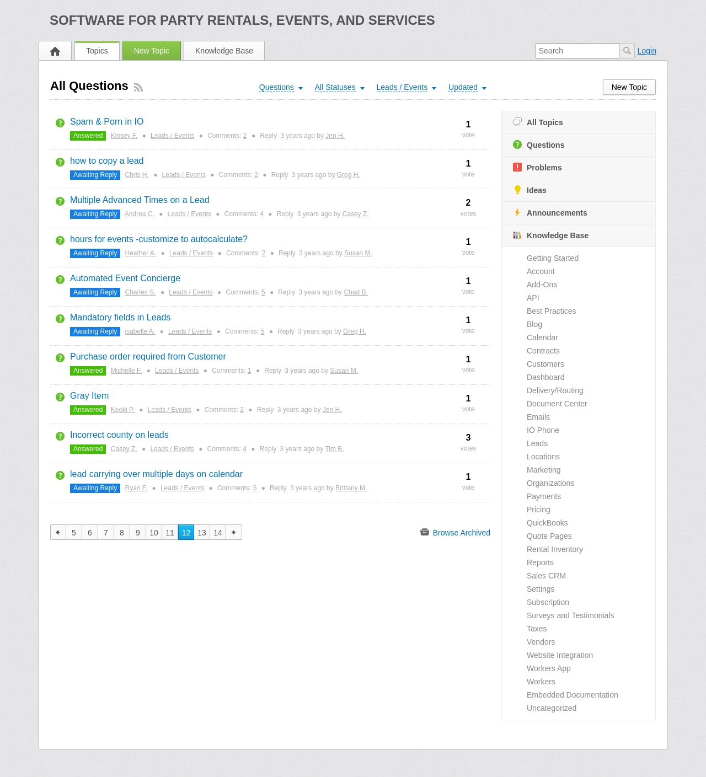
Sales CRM (546, 575)
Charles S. (140, 292)
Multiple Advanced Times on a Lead (140, 200)
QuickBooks (547, 522)
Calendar (542, 337)
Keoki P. (123, 410)
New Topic (151, 50)
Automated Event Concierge (125, 278)
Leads (537, 443)
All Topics (538, 122)
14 (217, 532)
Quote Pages (549, 536)
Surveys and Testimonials (570, 615)
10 (153, 532)
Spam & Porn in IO (106, 121)
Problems (537, 167)
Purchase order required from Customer (148, 356)
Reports (540, 562)
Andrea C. (139, 214)
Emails (538, 416)
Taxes (537, 628)
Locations (543, 456)
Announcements (550, 212)
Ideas (530, 190)
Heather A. (141, 253)
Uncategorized (551, 708)
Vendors (541, 641)
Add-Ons (542, 284)
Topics (97, 50)
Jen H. (335, 136)
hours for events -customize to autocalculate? (159, 239)
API (533, 297)
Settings (541, 589)
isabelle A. (140, 331)
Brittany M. (351, 488)
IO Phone (543, 430)
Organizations (550, 483)
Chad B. (355, 292)
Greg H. (348, 175)
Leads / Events (172, 136)
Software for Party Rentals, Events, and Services (242, 20)
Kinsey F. (124, 136)
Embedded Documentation (572, 694)
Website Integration (560, 655)
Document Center (557, 403)
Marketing (543, 469)
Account (541, 271)
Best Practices (551, 311)
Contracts (543, 350)
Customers (545, 364)
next (234, 532)
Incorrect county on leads (119, 435)
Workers (541, 681)
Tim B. (334, 449)
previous (58, 532)
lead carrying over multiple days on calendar (156, 474)
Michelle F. (126, 370)
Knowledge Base (224, 50)
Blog (534, 324)
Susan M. (358, 253)
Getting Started (553, 258)
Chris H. (137, 175)
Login (647, 50)
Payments (544, 496)
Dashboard (546, 377)
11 (169, 532)
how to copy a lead (106, 160)
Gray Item (89, 395)
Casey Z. (356, 214)
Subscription (548, 602)
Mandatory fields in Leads (120, 317)
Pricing (538, 509)
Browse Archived (455, 532)
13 (201, 532)
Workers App (549, 668)
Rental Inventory (555, 549)
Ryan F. (136, 488)
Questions (538, 144)
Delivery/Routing (555, 390)
